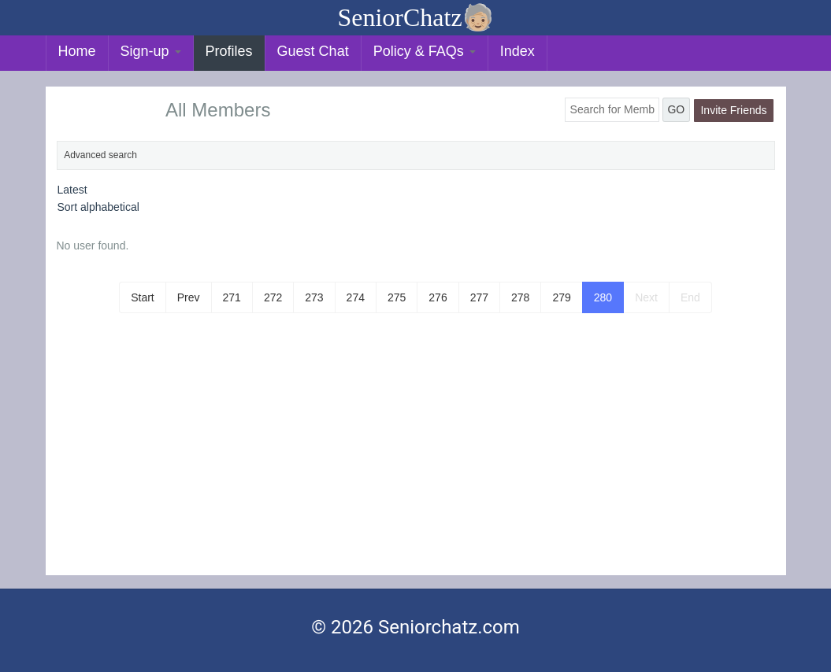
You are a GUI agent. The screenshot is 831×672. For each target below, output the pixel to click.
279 (561, 297)
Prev (188, 297)
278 (520, 297)
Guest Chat (313, 51)
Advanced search (100, 155)
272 (273, 297)
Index (517, 51)
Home (77, 51)
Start (142, 297)
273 (314, 297)
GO (675, 109)
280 (603, 297)
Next (646, 297)
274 (356, 297)
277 (479, 297)
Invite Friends (733, 110)
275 (397, 297)
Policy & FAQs (424, 51)
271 (232, 297)
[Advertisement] (416, 457)
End (690, 297)
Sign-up (151, 51)
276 (437, 297)
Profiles (229, 51)
